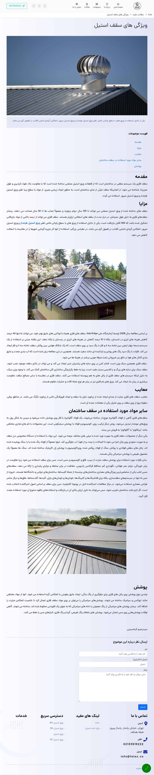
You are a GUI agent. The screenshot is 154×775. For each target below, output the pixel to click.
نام (146, 649)
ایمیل (144, 659)
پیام (145, 670)
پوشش (137, 166)
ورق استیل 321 (56, 740)
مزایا (139, 148)
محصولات (97, 6)
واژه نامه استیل (92, 728)
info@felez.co (132, 756)
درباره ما (107, 6)
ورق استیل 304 (56, 723)
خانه (97, 723)
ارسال (142, 707)
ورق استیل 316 (56, 728)
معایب (138, 154)
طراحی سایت (141, 768)
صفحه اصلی (118, 6)
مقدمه (138, 142)
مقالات (87, 6)
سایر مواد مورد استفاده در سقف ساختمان (120, 160)
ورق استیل (58, 734)
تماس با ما (76, 6)
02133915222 (133, 744)
